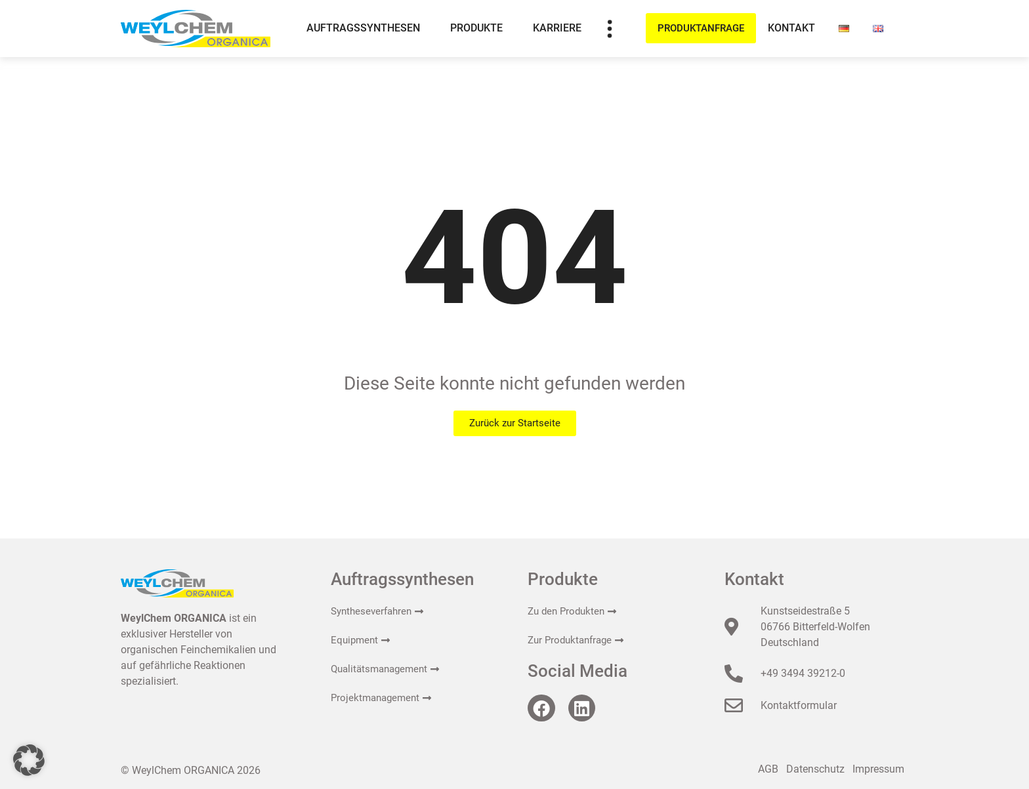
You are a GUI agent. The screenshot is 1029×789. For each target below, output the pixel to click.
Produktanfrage (701, 28)
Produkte (479, 28)
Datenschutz (815, 769)
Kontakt (791, 28)
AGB (768, 769)
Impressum (878, 769)
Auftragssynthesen (366, 28)
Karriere (557, 28)
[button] (29, 760)
